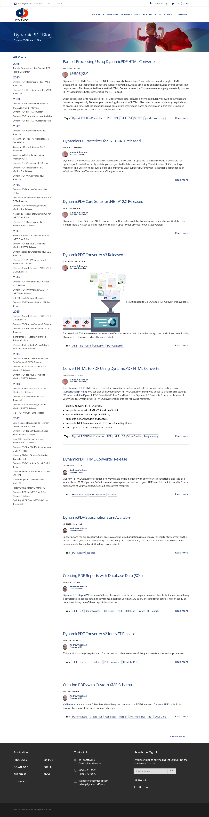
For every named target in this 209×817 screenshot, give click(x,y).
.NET (123, 118)
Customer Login (161, 3)
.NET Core (85, 345)
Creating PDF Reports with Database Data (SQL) (103, 575)
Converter (98, 345)
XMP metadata (71, 704)
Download (21, 767)
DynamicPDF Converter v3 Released (30, 103)
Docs (137, 14)
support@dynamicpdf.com (93, 780)
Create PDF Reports (148, 611)
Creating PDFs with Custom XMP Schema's (98, 684)
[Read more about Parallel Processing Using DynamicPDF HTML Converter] (181, 117)
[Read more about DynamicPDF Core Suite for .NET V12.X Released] (181, 233)
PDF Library (78, 552)
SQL (120, 611)
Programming (151, 436)
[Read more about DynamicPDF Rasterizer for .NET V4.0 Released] (181, 179)
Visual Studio (134, 436)
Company (182, 14)
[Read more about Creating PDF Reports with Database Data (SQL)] (181, 610)
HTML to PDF (79, 494)
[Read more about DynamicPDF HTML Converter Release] (181, 494)
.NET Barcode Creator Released (28, 298)
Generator (110, 716)
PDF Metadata (79, 716)
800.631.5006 (55, 3)
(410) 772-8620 (87, 773)
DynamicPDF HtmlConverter (87, 118)
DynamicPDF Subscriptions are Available (32, 116)
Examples (126, 14)
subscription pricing (75, 391)
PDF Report (109, 611)
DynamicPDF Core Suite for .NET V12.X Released (103, 201)
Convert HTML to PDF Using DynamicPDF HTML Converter (112, 368)
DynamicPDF (161, 704)
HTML (108, 118)
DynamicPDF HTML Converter (88, 436)
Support (169, 14)
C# (130, 118)
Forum (48, 767)
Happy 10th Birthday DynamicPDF (30, 487)
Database (130, 611)
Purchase (112, 14)
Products (98, 14)
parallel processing (155, 118)
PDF (116, 118)
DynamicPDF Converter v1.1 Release (31, 163)
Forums (148, 14)
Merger (123, 716)
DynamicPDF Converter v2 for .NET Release (99, 633)
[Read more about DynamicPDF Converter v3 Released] (181, 345)
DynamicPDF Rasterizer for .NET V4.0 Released (102, 141)
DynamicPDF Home (23, 40)
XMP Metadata (137, 716)
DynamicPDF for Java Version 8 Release (32, 324)
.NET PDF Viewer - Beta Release (28, 412)
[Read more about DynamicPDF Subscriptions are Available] (181, 552)
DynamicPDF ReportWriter (78, 595)
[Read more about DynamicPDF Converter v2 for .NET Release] (181, 661)
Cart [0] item (182, 3)
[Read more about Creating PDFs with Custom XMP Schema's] (181, 716)
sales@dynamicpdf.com (30, 3)
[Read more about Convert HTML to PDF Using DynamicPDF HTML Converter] (181, 436)
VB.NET (138, 118)
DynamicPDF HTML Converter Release (32, 120)
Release (112, 494)
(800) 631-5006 (87, 770)
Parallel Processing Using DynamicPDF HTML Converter (109, 61)
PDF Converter (115, 345)
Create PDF (96, 716)
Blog (158, 14)
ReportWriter (92, 611)
